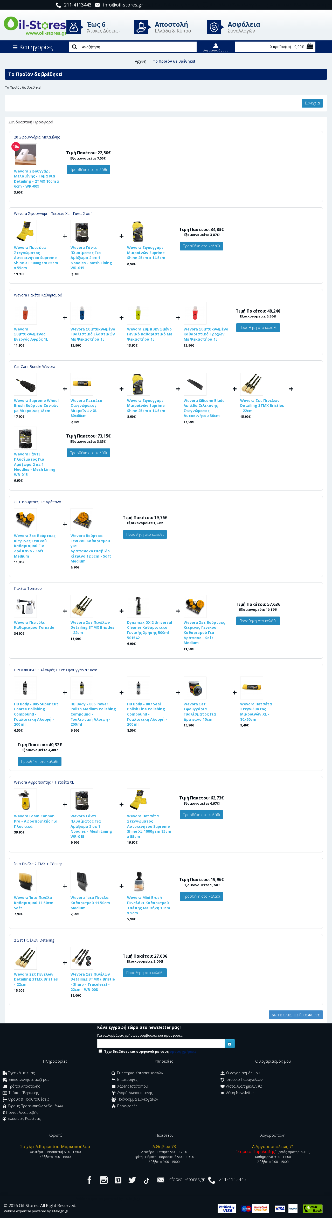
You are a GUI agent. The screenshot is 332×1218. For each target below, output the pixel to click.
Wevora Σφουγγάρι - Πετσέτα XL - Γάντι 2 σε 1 (53, 213)
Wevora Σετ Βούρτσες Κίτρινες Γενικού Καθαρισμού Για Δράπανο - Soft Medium (35, 545)
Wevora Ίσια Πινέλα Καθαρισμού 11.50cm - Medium (92, 902)
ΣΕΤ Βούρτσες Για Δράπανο (37, 501)
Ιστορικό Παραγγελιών (241, 1080)
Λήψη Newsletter (237, 1093)
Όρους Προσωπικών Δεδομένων (33, 1106)
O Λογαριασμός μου (240, 1073)
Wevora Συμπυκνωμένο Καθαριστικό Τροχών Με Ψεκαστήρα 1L (206, 334)
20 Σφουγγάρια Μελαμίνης (37, 137)
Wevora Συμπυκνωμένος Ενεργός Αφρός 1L (31, 334)
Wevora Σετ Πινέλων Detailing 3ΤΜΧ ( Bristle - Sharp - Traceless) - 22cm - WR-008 (93, 982)
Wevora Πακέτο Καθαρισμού (38, 295)
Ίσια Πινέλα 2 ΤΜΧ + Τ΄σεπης (38, 863)
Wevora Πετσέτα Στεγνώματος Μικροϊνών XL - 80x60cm (86, 408)
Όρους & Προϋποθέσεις (26, 1100)
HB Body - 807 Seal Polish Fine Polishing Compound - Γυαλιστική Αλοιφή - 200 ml (147, 714)
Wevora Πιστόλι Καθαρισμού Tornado (34, 625)
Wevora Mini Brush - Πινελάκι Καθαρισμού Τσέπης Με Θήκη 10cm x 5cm (148, 905)
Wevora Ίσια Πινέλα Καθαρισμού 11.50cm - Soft (35, 902)
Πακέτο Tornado (28, 588)
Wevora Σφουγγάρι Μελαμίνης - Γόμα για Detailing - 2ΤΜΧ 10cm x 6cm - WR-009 (36, 179)
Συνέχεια (312, 103)
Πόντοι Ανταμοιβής (20, 1112)
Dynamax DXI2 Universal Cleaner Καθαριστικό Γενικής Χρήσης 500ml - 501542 (149, 630)
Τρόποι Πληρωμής (21, 1093)
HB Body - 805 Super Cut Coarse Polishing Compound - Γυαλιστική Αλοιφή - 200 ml (36, 714)
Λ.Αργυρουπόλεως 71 (273, 1146)
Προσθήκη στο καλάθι (88, 169)
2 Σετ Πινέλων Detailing (34, 940)
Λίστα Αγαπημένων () (241, 1087)
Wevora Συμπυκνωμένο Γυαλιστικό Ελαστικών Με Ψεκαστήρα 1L (93, 334)
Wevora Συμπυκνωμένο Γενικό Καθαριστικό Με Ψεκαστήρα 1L (149, 334)
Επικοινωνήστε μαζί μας (26, 1080)
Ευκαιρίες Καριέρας (22, 1118)
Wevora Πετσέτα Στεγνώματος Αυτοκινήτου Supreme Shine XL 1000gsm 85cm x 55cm (36, 257)
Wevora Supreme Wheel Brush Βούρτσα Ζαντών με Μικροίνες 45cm (36, 405)
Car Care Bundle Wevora (34, 366)
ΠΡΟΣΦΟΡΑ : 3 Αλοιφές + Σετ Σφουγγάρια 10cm (55, 669)
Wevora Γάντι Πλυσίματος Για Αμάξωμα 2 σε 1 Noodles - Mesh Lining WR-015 (91, 257)
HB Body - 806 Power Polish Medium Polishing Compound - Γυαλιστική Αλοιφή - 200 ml (93, 714)
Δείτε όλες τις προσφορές (296, 1014)
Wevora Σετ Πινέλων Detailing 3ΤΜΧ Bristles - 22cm (262, 405)
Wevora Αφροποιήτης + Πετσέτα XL (44, 782)
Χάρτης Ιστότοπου (130, 1087)
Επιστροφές (124, 1080)
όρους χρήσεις (183, 1051)
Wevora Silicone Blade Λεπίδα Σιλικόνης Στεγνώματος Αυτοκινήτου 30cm (204, 408)
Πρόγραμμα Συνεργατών (135, 1100)
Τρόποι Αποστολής (21, 1087)
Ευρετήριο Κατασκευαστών (137, 1073)
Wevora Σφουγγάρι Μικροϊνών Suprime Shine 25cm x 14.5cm (146, 252)
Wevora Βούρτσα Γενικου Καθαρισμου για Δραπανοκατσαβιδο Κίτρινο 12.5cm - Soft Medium (91, 548)
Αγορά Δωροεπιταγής (132, 1093)
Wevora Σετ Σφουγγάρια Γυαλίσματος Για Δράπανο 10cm (200, 711)
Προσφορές (124, 1106)
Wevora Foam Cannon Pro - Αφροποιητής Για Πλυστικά (36, 821)
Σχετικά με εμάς (19, 1073)
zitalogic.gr (60, 1211)
